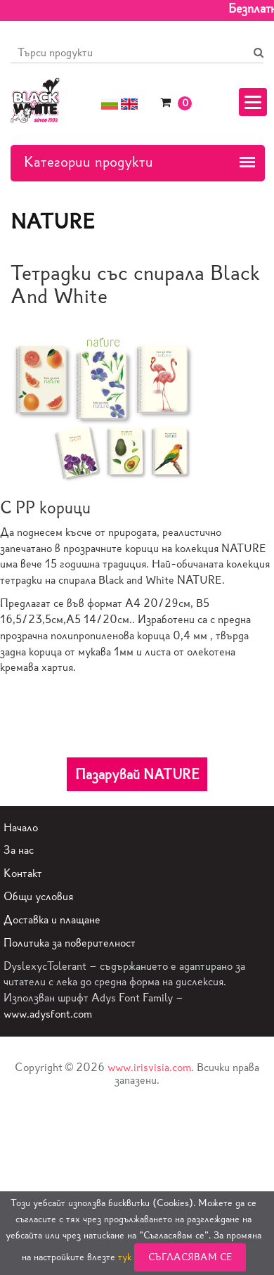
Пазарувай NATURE (137, 774)
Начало (21, 827)
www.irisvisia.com (149, 1067)
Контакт (23, 873)
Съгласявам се (190, 1257)
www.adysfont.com (48, 1013)
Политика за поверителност (70, 942)
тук (124, 1257)
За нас (19, 850)
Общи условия (38, 896)
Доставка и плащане (52, 919)
